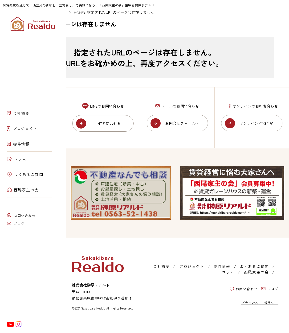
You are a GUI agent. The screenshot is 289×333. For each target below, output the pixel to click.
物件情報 (18, 144)
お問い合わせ (21, 215)
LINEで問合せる (108, 123)
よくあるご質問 (25, 174)
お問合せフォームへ (182, 123)
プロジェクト (22, 128)
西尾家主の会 (23, 189)
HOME (79, 12)
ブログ (16, 223)
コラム (16, 159)
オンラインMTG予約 (256, 123)
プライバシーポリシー (259, 303)
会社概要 (18, 113)
